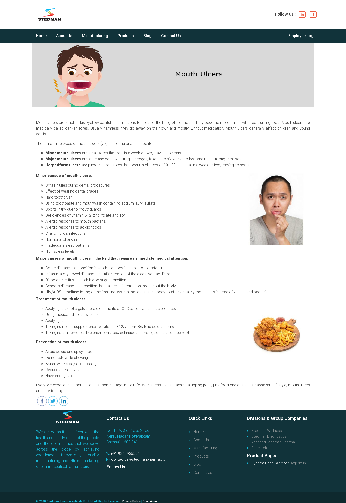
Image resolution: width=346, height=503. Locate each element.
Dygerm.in (298, 463)
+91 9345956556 (125, 453)
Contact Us (171, 35)
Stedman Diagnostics (268, 436)
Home (41, 35)
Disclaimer (150, 501)
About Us (64, 35)
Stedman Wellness (266, 430)
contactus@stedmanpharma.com (140, 459)
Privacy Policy (131, 501)
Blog (147, 35)
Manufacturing (95, 35)
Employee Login (302, 35)
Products (126, 35)
